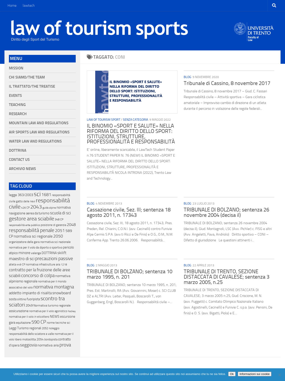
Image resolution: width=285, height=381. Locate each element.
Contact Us (19, 159)
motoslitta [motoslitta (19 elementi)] (29, 339)
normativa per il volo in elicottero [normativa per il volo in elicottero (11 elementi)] (29, 316)
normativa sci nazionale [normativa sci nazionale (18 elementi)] (55, 242)
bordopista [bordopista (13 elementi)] (50, 339)
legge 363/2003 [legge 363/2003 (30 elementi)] (21, 195)
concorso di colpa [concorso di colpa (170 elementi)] (38, 275)
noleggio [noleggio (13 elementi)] (54, 328)
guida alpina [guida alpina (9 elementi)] (49, 207)
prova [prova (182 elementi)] (65, 345)
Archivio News (22, 169)
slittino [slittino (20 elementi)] (21, 299)
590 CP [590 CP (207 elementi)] (38, 322)
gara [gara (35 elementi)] (12, 322)
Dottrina (17, 150)
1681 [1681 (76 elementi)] (46, 194)
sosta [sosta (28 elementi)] (12, 299)
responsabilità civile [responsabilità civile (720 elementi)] (39, 203)
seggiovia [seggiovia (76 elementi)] (28, 345)
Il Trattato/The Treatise (32, 86)
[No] (279, 375)
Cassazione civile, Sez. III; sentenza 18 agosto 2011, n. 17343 (129, 212)
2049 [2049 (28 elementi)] (29, 305)
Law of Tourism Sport (103, 120)
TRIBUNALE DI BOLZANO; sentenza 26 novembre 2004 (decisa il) (226, 212)
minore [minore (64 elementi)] (24, 252)
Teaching (17, 105)
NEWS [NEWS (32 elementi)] (54, 316)
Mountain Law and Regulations (38, 123)
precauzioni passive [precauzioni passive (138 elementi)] (54, 258)
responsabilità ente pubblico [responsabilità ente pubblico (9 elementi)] (24, 225)
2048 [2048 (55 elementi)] (71, 224)
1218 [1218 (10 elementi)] (64, 264)
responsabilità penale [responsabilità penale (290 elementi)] (31, 230)
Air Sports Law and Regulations (39, 132)
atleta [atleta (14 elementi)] (12, 264)
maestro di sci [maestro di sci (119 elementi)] (22, 258)
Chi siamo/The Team (27, 77)
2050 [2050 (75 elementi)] (58, 236)
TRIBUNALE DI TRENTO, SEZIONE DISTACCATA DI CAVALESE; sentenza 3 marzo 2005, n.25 (226, 276)
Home (12, 5)
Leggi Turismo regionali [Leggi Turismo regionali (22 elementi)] (25, 328)
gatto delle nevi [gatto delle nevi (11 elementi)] (25, 201)
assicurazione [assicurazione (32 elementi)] (18, 311)
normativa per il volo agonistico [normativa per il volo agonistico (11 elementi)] (48, 311)
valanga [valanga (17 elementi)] (36, 253)
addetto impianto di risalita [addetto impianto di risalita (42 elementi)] (30, 293)
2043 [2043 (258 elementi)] (36, 207)
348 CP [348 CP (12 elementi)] (59, 219)
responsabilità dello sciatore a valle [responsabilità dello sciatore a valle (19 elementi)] (31, 334)
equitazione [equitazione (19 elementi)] (23, 323)
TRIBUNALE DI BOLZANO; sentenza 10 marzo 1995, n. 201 (129, 274)
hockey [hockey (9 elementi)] (72, 311)
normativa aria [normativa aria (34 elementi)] (48, 345)
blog (187, 77)
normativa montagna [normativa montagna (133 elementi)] (53, 287)
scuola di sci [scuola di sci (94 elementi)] (60, 212)
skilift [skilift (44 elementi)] (61, 253)
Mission (16, 68)
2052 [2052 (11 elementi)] (45, 328)
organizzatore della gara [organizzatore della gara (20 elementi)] (24, 242)
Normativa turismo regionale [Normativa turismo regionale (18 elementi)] (52, 305)
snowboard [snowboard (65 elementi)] (61, 292)
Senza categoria (135, 120)
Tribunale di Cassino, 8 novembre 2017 (227, 83)
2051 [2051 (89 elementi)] (60, 230)
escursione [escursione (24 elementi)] (67, 317)
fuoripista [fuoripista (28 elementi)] (33, 299)
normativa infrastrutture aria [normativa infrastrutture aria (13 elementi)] (43, 264)
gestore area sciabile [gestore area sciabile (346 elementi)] (31, 218)
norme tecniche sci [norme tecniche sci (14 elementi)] (58, 322)
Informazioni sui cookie (255, 374)
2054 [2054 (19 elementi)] (40, 339)
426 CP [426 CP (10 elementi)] (25, 207)
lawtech (29, 5)
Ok (232, 374)
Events (15, 95)
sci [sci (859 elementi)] (37, 194)
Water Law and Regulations (35, 141)
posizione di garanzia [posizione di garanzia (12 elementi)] (53, 225)
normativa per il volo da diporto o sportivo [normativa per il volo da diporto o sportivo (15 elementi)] (35, 247)
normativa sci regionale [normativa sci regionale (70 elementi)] (33, 236)
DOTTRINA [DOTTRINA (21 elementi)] (49, 253)
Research (17, 114)
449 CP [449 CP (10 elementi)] (21, 264)
